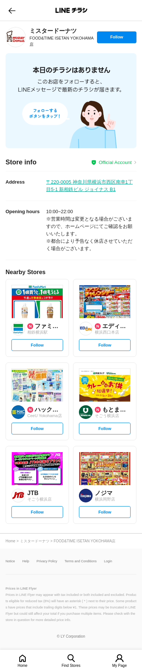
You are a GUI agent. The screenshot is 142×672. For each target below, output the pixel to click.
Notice (10, 561)
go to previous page (12, 10)
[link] (16, 37)
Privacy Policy (47, 561)
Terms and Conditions (81, 561)
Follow (116, 38)
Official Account (115, 162)
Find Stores (71, 666)
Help (26, 561)
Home (23, 666)
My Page (119, 666)
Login (108, 561)
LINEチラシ (72, 10)
